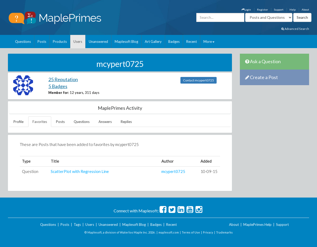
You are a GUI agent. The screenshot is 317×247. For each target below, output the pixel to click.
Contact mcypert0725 (198, 80)
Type (26, 161)
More (209, 41)
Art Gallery (153, 41)
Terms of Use (191, 232)
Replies (126, 122)
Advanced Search (295, 28)
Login (246, 9)
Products (60, 41)
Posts (42, 41)
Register (262, 9)
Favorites (39, 122)
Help (293, 9)
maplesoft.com (168, 232)
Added (206, 161)
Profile (18, 122)
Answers (105, 122)
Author (167, 161)
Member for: (58, 92)
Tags (77, 224)
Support (278, 9)
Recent (191, 41)
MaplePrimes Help (257, 224)
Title (55, 161)
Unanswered (98, 41)
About (305, 9)
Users (77, 41)
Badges (174, 41)
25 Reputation (63, 79)
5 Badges (57, 86)
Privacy (208, 232)
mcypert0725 (173, 171)
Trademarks (224, 232)
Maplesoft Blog (126, 41)
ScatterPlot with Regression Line (80, 171)
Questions (23, 41)
